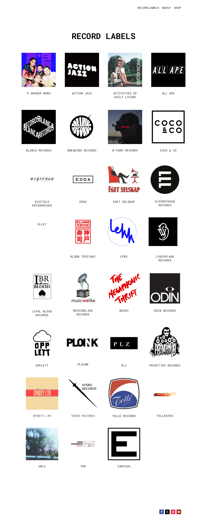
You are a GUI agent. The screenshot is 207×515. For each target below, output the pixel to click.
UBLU (42, 466)
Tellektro (165, 415)
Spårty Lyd (42, 415)
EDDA (83, 201)
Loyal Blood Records (42, 313)
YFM (83, 466)
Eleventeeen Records (165, 203)
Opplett (42, 365)
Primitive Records (165, 365)
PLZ (124, 365)
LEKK (124, 256)
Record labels (148, 7)
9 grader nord (39, 93)
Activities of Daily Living (125, 95)
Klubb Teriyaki (83, 256)
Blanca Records (38, 150)
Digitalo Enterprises (42, 203)
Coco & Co (168, 150)
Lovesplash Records (165, 258)
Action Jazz (82, 93)
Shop (177, 7)
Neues (124, 310)
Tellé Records (124, 415)
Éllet (42, 224)
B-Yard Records (125, 150)
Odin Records (165, 310)
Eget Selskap (124, 201)
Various (124, 466)
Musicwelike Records (83, 312)
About (166, 7)
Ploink (83, 364)
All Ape (168, 93)
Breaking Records (81, 150)
